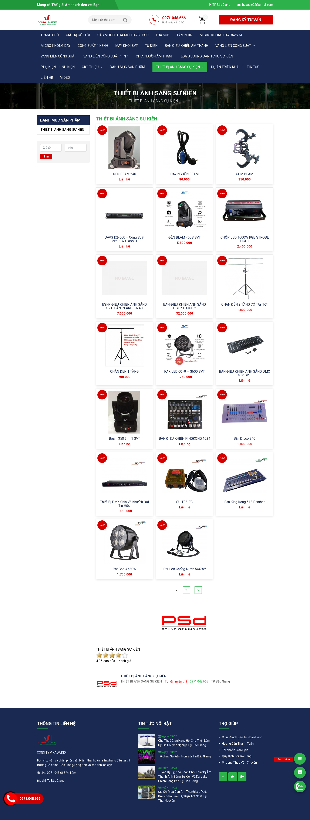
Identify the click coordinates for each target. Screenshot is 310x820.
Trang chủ (50, 35)
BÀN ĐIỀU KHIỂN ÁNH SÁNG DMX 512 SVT (244, 373)
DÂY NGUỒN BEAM (184, 174)
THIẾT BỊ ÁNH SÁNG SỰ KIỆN (180, 67)
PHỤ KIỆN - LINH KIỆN (58, 67)
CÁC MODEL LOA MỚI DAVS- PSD (123, 35)
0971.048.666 (174, 20)
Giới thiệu (92, 67)
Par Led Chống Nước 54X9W (184, 569)
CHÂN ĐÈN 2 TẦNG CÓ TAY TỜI (244, 304)
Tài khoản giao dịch (235, 750)
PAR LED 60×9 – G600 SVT (184, 371)
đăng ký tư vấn (245, 19)
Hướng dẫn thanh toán (238, 743)
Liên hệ (47, 78)
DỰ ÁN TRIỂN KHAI (225, 67)
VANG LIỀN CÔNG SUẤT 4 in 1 (106, 56)
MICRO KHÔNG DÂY (55, 46)
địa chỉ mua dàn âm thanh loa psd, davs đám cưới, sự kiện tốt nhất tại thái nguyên (182, 796)
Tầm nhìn (184, 35)
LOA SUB (162, 35)
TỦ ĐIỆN (151, 46)
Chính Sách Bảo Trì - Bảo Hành (242, 737)
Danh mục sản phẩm (129, 67)
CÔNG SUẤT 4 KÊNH (93, 46)
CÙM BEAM (244, 174)
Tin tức (253, 67)
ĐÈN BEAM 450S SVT (184, 237)
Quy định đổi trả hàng (237, 756)
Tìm (46, 156)
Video (65, 78)
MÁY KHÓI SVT (126, 46)
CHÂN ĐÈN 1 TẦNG (124, 371)
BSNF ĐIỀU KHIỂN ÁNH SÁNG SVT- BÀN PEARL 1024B (124, 306)
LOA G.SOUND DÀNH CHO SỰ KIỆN (207, 56)
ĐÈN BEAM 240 (124, 174)
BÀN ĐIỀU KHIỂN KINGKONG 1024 (184, 438)
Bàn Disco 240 (244, 438)
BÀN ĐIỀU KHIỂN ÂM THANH (186, 46)
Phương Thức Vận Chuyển (239, 762)
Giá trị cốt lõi (78, 35)
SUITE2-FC (184, 502)
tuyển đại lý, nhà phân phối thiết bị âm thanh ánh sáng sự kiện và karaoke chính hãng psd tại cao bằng (184, 776)
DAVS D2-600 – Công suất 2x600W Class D (124, 239)
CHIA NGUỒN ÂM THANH (154, 56)
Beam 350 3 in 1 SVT (124, 438)
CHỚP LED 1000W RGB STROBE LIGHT (244, 239)
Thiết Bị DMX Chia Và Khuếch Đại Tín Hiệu (124, 504)
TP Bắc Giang (221, 4)
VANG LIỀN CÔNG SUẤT (235, 46)
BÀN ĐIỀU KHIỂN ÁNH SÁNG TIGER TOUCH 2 (184, 306)
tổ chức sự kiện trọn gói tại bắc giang (184, 756)
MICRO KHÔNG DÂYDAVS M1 (222, 35)
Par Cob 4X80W (124, 569)
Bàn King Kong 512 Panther (244, 502)
